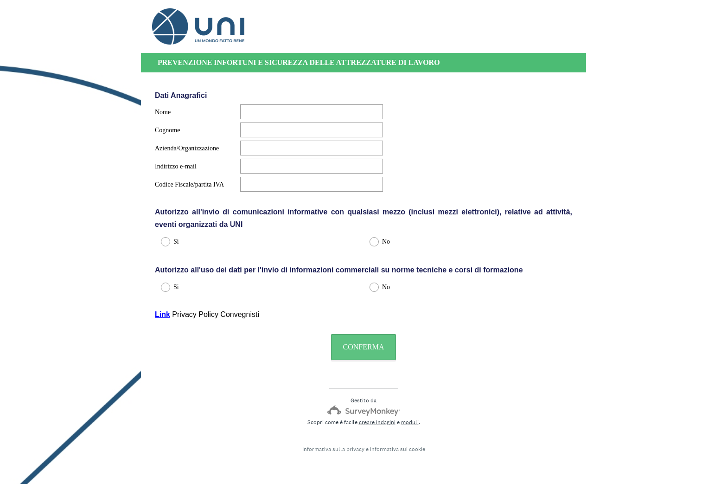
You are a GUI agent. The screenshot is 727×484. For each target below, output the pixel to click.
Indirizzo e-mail (176, 166)
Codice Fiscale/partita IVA (189, 184)
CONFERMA (363, 347)
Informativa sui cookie (397, 449)
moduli (410, 422)
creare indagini (377, 422)
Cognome (167, 130)
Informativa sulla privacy (333, 449)
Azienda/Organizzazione (187, 148)
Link (162, 314)
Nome (163, 112)
